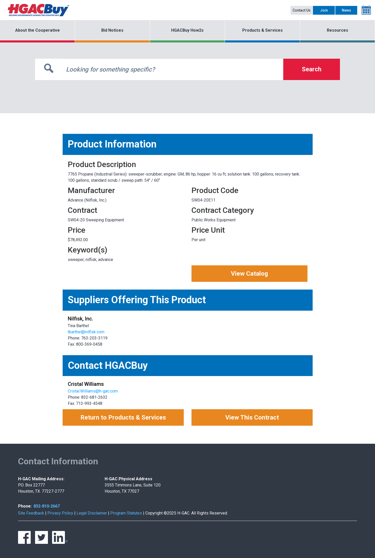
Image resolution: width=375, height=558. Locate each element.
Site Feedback (31, 513)
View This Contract (252, 417)
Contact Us (302, 10)
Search (311, 69)
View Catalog (249, 273)
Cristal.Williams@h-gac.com (93, 391)
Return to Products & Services (123, 417)
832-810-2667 (47, 506)
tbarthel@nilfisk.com (86, 331)
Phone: (25, 506)
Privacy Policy (60, 513)
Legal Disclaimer (92, 513)
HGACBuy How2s (187, 30)
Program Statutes (126, 513)
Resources (337, 30)
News (346, 10)
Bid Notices (112, 30)
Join (324, 10)
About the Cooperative (37, 30)
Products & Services (262, 30)
